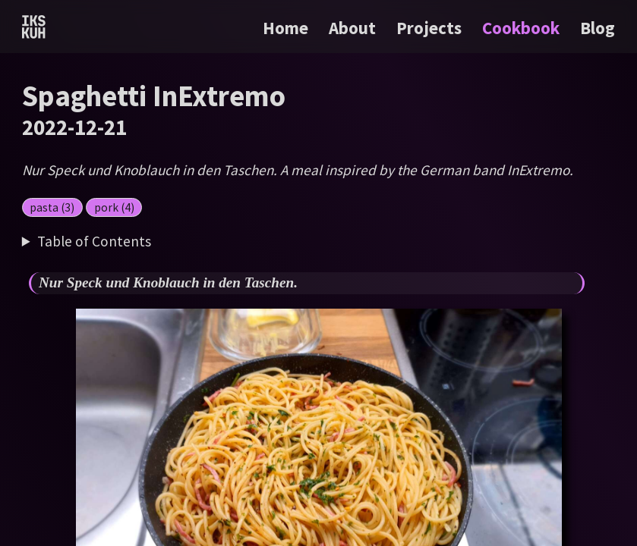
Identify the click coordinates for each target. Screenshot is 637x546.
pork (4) (114, 207)
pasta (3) (52, 207)
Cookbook (522, 28)
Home (285, 28)
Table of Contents (94, 241)
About (354, 28)
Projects (430, 28)
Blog (597, 28)
